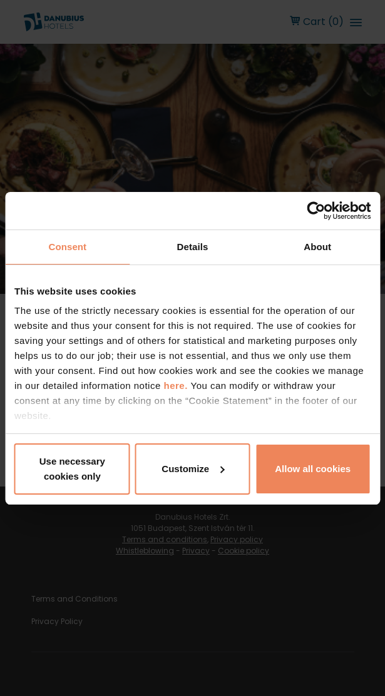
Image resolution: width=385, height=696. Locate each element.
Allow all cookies (313, 468)
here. (176, 385)
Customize (193, 468)
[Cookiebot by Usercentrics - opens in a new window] (316, 210)
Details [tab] (192, 246)
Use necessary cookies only (72, 469)
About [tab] (317, 246)
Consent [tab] (67, 246)
